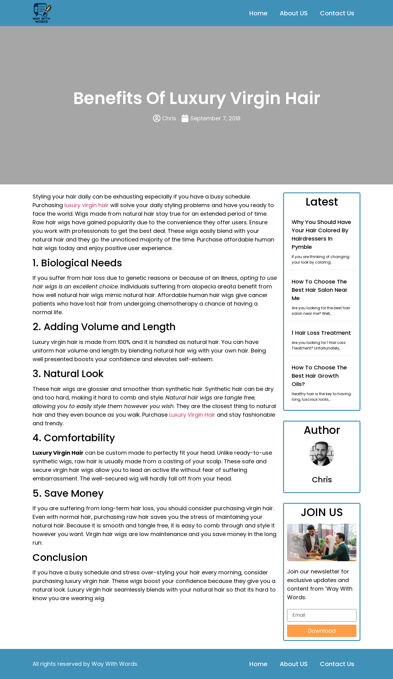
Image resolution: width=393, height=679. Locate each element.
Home (258, 13)
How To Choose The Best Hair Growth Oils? (319, 376)
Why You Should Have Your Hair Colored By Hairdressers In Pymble (321, 234)
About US (294, 13)
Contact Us (337, 13)
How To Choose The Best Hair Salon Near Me (320, 290)
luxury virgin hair (86, 205)
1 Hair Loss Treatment (321, 333)
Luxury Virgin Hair (192, 415)
